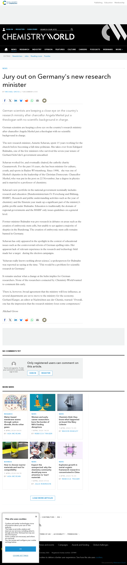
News (4, 68)
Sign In (9, 29)
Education (108, 3)
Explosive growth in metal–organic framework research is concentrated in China (69, 469)
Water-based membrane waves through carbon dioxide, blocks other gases (14, 422)
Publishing (98, 3)
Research (8, 414)
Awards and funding (80, 545)
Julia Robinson (43, 484)
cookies (99, 557)
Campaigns (63, 545)
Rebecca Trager (43, 434)
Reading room (36, 56)
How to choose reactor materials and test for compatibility (15, 467)
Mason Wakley (70, 431)
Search (72, 29)
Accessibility (59, 534)
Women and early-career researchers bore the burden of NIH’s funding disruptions (40, 422)
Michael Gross (12, 92)
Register (20, 29)
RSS (58, 517)
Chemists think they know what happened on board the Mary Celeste (69, 421)
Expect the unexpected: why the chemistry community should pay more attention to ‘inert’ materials (41, 471)
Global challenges (100, 545)
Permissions (72, 534)
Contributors (48, 517)
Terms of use (45, 534)
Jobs (27, 56)
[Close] (36, 516)
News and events (46, 545)
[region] (20, 538)
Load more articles (42, 498)
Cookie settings (20, 555)
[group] (118, 49)
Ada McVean (14, 434)
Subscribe (32, 29)
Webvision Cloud (119, 563)
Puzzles (47, 56)
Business (8, 462)
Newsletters (17, 56)
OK (20, 549)
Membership (120, 3)
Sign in (32, 373)
